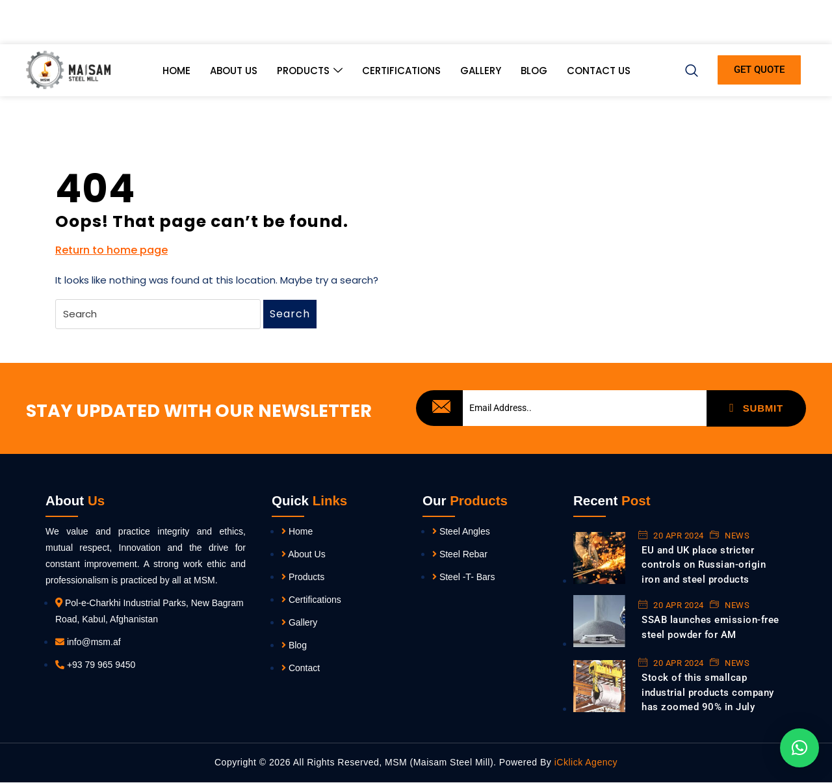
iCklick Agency (584, 763)
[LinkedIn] (752, 26)
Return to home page (111, 250)
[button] (799, 747)
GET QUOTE (759, 74)
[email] (585, 408)
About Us (233, 74)
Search (290, 313)
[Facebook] (708, 26)
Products (310, 75)
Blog (534, 74)
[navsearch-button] (692, 71)
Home (176, 74)
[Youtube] (774, 26)
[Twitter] (730, 26)
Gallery (480, 74)
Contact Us (598, 74)
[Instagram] (796, 26)
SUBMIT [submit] (756, 408)
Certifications (401, 74)
